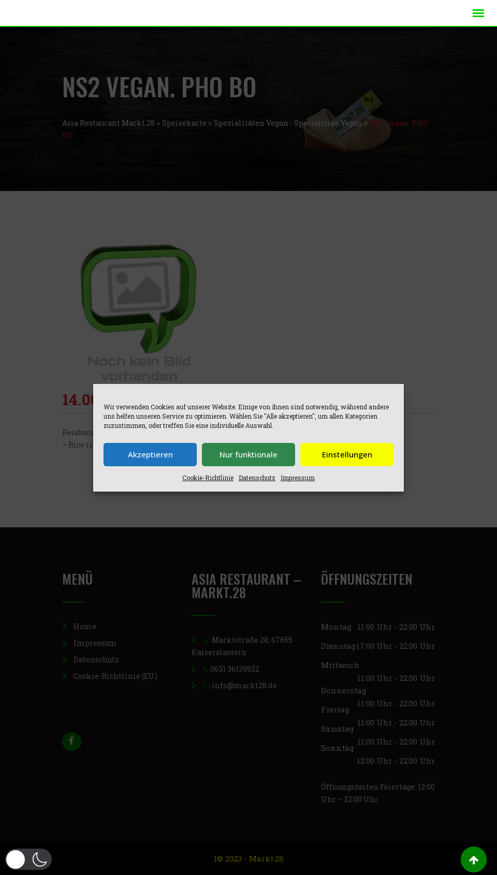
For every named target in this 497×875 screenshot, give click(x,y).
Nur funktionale (248, 454)
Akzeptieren (150, 454)
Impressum (298, 477)
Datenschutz (257, 477)
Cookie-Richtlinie (207, 477)
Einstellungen (347, 454)
